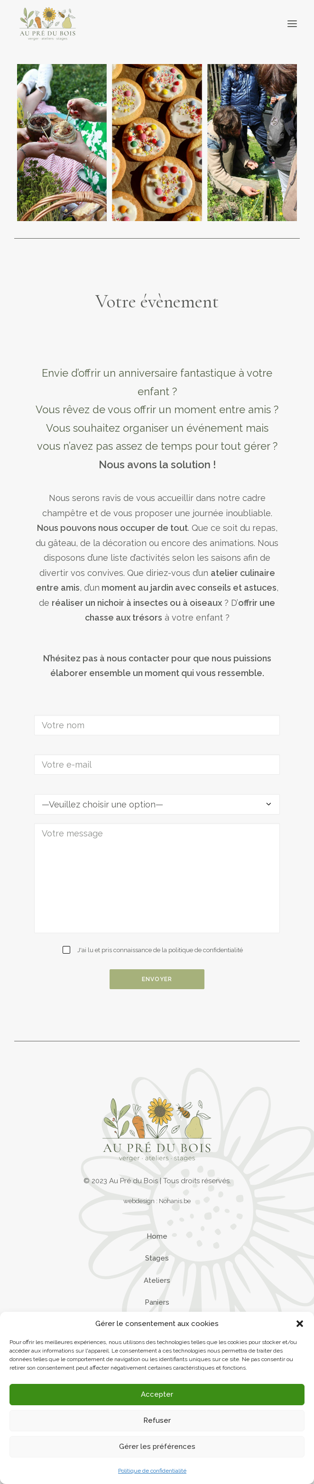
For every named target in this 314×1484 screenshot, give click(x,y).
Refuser (157, 1420)
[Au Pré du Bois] (47, 24)
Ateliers (157, 1280)
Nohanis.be (175, 1201)
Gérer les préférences (157, 1446)
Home (157, 1236)
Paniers (157, 1302)
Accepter (157, 1394)
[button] (300, 1323)
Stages (157, 1258)
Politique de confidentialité (152, 1470)
